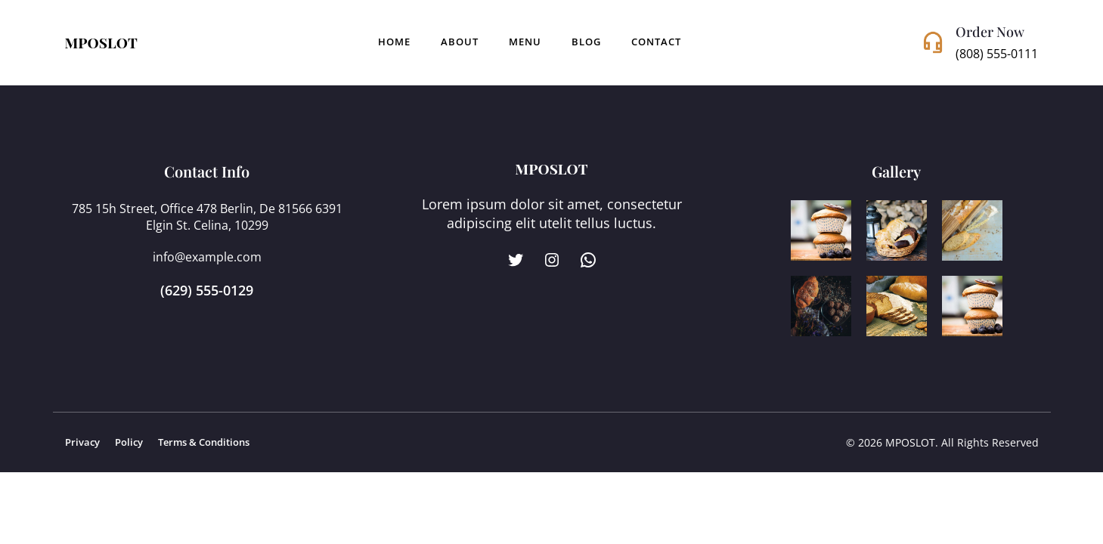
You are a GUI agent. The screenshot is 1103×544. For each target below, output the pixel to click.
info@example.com (207, 257)
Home (394, 42)
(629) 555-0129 (206, 290)
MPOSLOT (101, 42)
